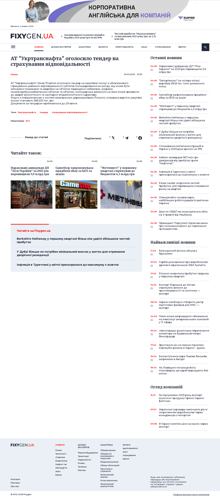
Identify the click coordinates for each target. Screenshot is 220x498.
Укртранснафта (27, 112)
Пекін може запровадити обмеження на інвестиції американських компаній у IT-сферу (184, 319)
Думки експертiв (61, 47)
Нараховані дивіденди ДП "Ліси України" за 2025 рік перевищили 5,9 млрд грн (182, 69)
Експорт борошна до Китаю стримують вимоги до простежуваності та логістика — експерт (180, 289)
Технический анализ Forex (107, 485)
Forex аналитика (108, 480)
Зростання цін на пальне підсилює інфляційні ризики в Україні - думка (182, 347)
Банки (58, 475)
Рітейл (81, 463)
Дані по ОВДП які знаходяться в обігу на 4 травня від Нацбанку (183, 213)
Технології (60, 454)
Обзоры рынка (108, 450)
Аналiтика (85, 47)
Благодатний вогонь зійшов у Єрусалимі (180, 252)
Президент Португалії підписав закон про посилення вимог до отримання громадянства (183, 226)
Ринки (14, 74)
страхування (163, 47)
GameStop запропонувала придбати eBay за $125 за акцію (182, 96)
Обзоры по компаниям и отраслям (107, 456)
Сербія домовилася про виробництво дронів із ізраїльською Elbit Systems (183, 264)
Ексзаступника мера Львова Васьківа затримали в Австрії (183, 358)
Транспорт (83, 456)
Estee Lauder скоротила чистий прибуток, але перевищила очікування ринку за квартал (184, 186)
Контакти (15, 479)
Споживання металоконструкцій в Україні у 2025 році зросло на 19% (83, 36)
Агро (58, 471)
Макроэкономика (109, 462)
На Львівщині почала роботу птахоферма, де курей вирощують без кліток (183, 370)
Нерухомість (84, 460)
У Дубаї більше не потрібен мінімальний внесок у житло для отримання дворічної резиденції (71, 253)
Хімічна (82, 470)
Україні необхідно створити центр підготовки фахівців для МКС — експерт (181, 305)
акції (144, 47)
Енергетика (61, 461)
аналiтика (106, 445)
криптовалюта (125, 47)
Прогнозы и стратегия (106, 470)
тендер (44, 112)
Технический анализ (107, 476)
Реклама (15, 483)
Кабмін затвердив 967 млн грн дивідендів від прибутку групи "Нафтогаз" (180, 160)
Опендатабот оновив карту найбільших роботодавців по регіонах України (184, 200)
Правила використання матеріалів (191, 494)
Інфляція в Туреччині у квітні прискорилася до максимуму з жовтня (68, 264)
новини (38, 47)
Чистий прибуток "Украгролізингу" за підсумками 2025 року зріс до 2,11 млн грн (134, 36)
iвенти (182, 47)
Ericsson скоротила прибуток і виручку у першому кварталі (184, 275)
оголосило (64, 83)
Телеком (82, 467)
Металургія (61, 468)
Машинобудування (88, 453)
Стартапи (60, 457)
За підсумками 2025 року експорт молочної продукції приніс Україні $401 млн (181, 398)
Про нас (15, 486)
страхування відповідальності (69, 112)
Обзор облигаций (109, 465)
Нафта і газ (61, 464)
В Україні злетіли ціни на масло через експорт (183, 425)
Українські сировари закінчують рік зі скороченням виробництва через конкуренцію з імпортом (183, 412)
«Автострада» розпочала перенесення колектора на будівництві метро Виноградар (184, 333)
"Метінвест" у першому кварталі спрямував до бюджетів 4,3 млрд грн (183, 108)
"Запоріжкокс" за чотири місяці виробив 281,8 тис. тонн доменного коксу (182, 83)
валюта (103, 47)
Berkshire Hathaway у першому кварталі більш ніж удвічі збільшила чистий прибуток (73, 240)
